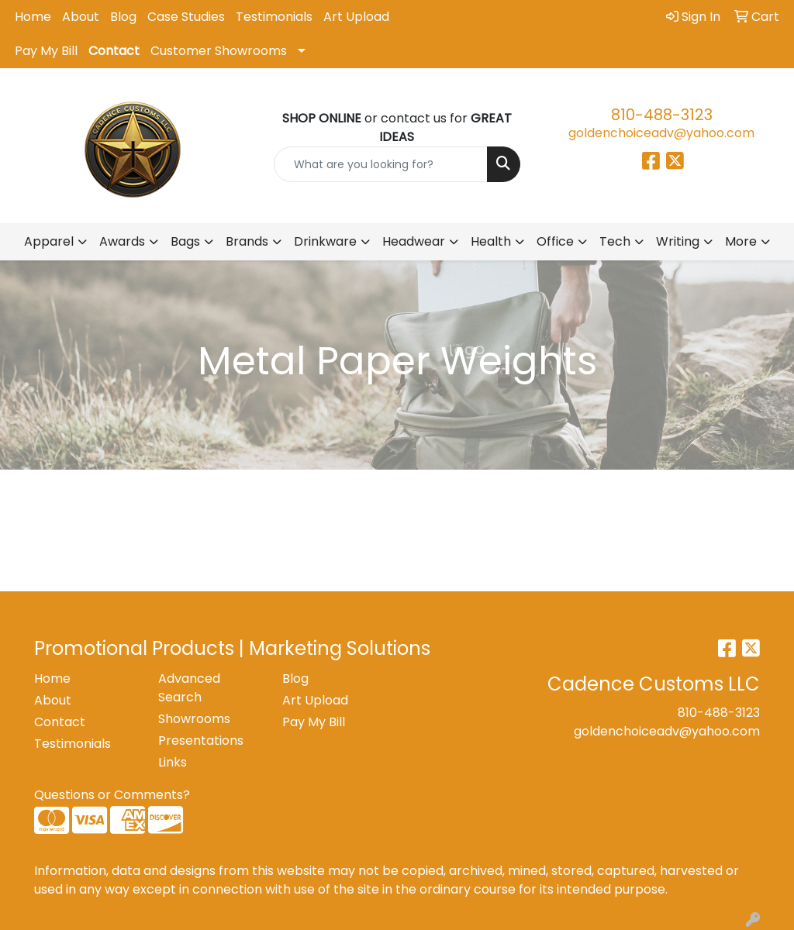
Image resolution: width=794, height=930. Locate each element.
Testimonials (274, 17)
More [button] (741, 241)
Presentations (200, 740)
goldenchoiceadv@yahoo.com (661, 133)
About (80, 17)
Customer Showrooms (218, 51)
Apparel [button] (49, 241)
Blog (123, 17)
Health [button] (491, 241)
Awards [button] (122, 241)
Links (172, 762)
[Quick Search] (380, 164)
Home (33, 17)
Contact (114, 51)
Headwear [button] (413, 241)
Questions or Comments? (112, 795)
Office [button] (555, 241)
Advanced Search (189, 688)
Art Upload (356, 17)
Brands (247, 241)
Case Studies (186, 17)
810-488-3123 (662, 115)
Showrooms (194, 719)
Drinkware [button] (325, 241)
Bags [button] (185, 241)
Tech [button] (614, 241)
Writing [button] (677, 241)
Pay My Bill (46, 51)
